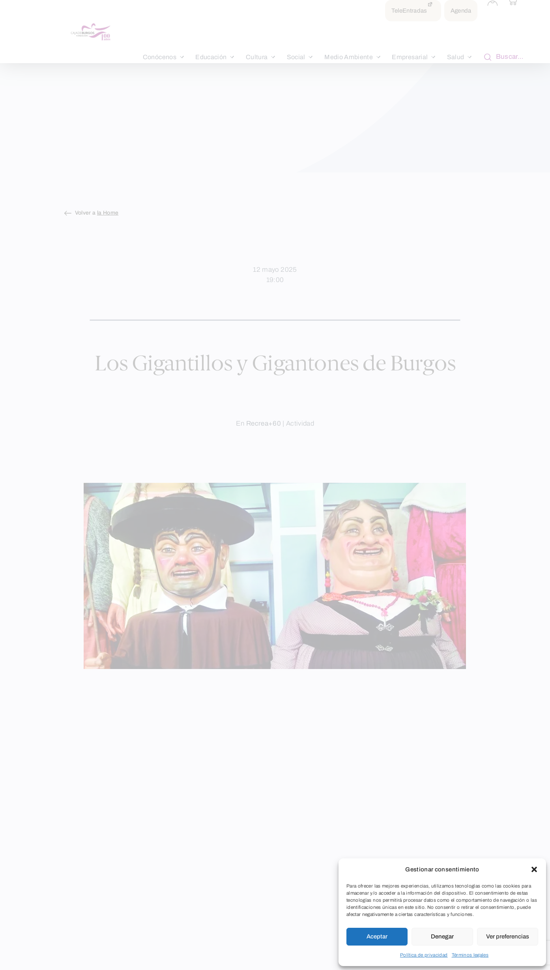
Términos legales (470, 955)
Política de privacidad (424, 955)
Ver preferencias (507, 936)
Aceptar (377, 936)
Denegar (442, 936)
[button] (534, 869)
